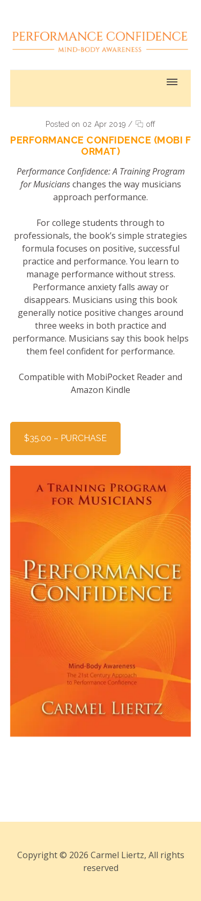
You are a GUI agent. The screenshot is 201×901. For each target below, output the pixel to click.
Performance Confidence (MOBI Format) (100, 145)
